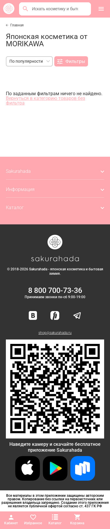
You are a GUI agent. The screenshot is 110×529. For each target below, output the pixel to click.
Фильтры (71, 61)
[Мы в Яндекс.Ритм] (55, 316)
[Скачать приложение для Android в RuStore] (55, 436)
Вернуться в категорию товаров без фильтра (45, 100)
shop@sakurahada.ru (55, 333)
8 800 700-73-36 (55, 290)
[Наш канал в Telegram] (77, 316)
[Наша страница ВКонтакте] (33, 316)
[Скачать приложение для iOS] (27, 479)
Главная (17, 25)
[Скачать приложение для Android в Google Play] (55, 479)
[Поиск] (25, 8)
